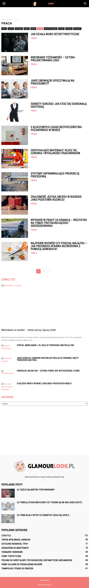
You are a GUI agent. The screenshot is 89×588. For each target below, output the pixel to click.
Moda (27, 29)
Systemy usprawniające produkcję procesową (55, 175)
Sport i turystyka (50, 29)
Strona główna (6, 20)
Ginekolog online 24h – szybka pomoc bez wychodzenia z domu (48, 371)
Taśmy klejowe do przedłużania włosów (21, 564)
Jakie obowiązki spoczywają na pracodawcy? (52, 82)
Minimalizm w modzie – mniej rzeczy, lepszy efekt (28, 330)
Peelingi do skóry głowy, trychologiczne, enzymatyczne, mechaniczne (36, 560)
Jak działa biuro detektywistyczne (55, 34)
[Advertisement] (44, 11)
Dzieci (11, 29)
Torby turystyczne (11, 556)
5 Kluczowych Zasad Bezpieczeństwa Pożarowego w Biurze (56, 128)
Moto (33, 29)
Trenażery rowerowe (12, 552)
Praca (40, 29)
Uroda (61, 29)
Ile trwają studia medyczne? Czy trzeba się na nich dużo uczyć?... (50, 502)
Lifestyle (19, 29)
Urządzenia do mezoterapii (15, 548)
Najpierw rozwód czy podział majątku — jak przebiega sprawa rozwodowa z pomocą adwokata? (59, 246)
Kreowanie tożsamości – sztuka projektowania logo (53, 59)
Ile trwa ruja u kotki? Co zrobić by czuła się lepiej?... (43, 515)
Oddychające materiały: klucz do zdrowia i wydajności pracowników (55, 152)
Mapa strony (44, 580)
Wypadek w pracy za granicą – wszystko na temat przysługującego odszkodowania (59, 223)
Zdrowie (77, 29)
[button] (85, 3)
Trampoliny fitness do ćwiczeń (17, 568)
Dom (4, 29)
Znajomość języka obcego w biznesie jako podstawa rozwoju (56, 198)
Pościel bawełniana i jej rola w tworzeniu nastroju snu (45, 345)
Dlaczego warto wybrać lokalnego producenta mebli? (44, 383)
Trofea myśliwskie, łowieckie (15, 539)
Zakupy (69, 29)
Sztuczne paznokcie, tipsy (14, 544)
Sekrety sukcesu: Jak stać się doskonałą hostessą (59, 105)
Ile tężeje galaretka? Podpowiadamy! (36, 489)
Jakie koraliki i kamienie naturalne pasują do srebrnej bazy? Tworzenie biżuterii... (48, 359)
